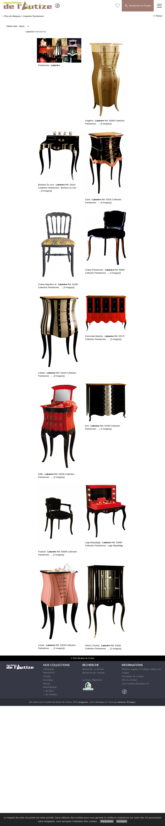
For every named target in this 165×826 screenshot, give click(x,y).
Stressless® (49, 672)
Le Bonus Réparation (92, 680)
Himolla (46, 676)
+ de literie (48, 691)
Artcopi (46, 683)
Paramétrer (107, 821)
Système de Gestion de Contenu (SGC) (66, 702)
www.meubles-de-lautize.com (135, 683)
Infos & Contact (129, 680)
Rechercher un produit (93, 669)
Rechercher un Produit (137, 6)
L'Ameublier (48, 669)
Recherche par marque (93, 672)
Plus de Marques (13, 16)
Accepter (121, 821)
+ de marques (50, 694)
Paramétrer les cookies (133, 676)
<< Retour (157, 16)
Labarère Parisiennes (33, 16)
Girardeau (48, 680)
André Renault (49, 687)
